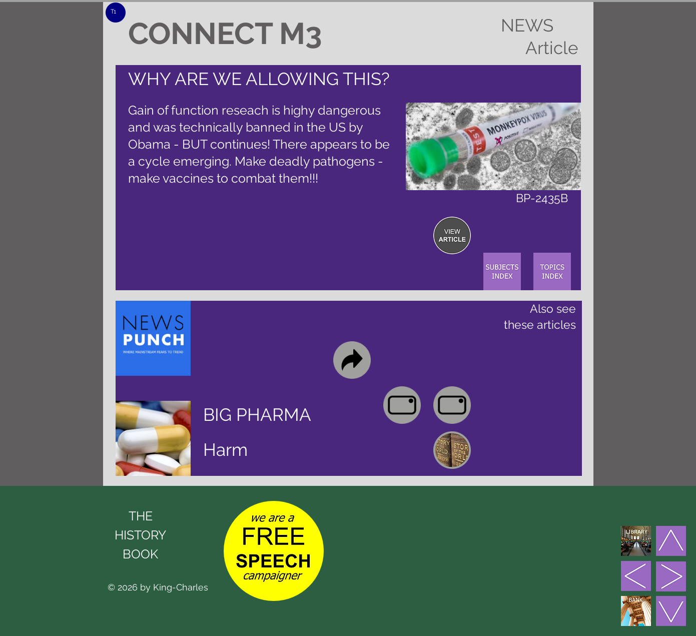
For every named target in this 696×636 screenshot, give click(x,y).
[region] (452, 235)
